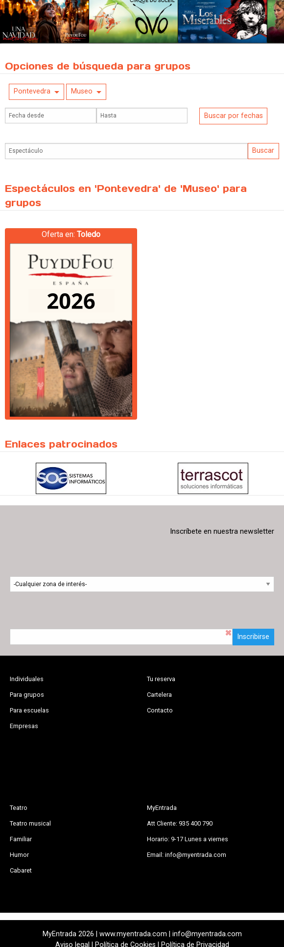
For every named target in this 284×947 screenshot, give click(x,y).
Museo (82, 91)
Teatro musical (30, 823)
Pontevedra (32, 91)
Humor (19, 854)
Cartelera (159, 694)
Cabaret (21, 870)
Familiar (21, 839)
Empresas (24, 726)
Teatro (18, 807)
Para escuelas (29, 710)
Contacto (160, 710)
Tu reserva (161, 679)
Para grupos (27, 694)
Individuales (27, 679)
